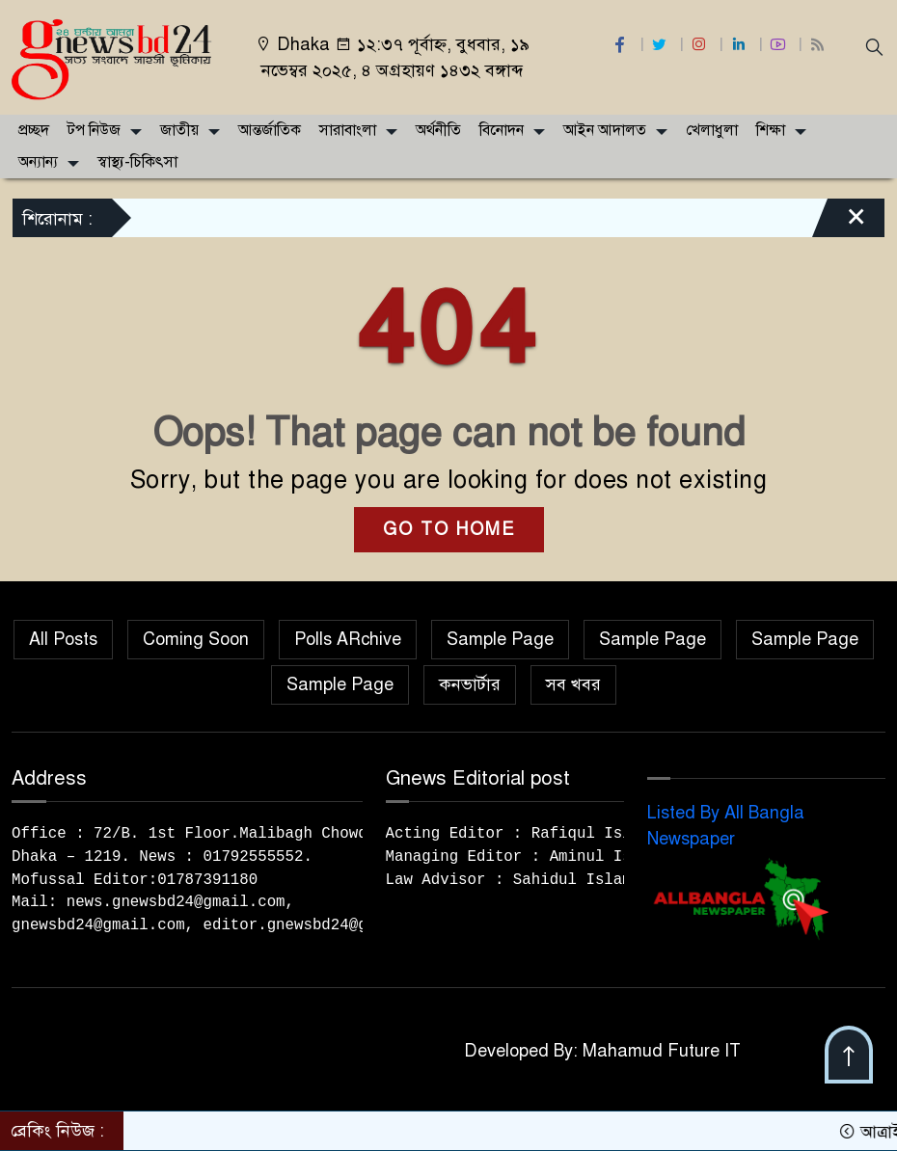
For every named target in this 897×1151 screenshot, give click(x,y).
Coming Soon (196, 639)
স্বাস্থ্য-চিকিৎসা (137, 162)
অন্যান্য (38, 162)
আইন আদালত (604, 130)
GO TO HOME (449, 529)
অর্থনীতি (438, 130)
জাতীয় (179, 130)
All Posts (63, 639)
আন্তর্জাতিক (269, 130)
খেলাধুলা (712, 130)
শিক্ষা (770, 130)
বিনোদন (501, 130)
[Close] (839, 223)
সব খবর (573, 684)
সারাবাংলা (347, 130)
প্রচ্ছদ (33, 130)
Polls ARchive (347, 639)
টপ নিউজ (94, 130)
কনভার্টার (470, 684)
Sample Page (500, 639)
